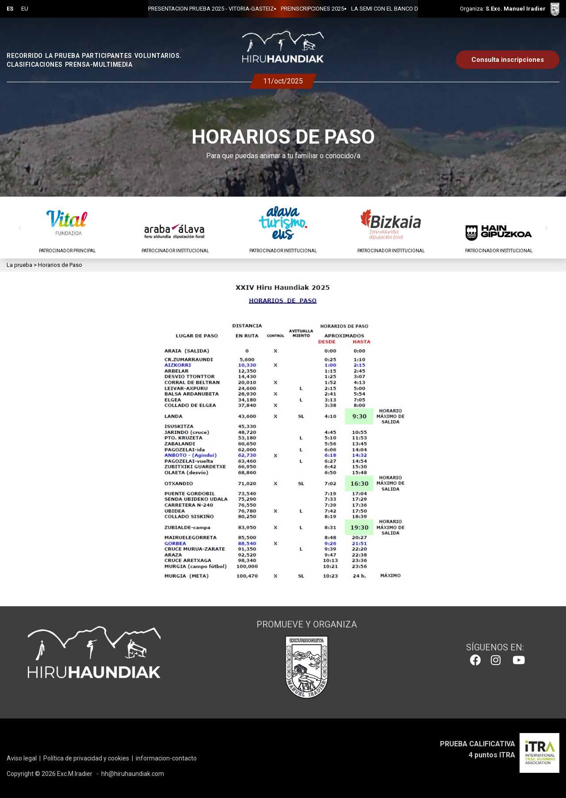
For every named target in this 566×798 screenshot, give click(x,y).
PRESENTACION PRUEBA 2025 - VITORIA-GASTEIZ (181, 8)
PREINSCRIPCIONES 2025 (282, 8)
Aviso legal (22, 758)
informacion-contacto (166, 758)
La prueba (19, 265)
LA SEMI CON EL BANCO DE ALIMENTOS (372, 8)
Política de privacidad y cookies (86, 758)
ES (10, 8)
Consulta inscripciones (507, 60)
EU (24, 8)
